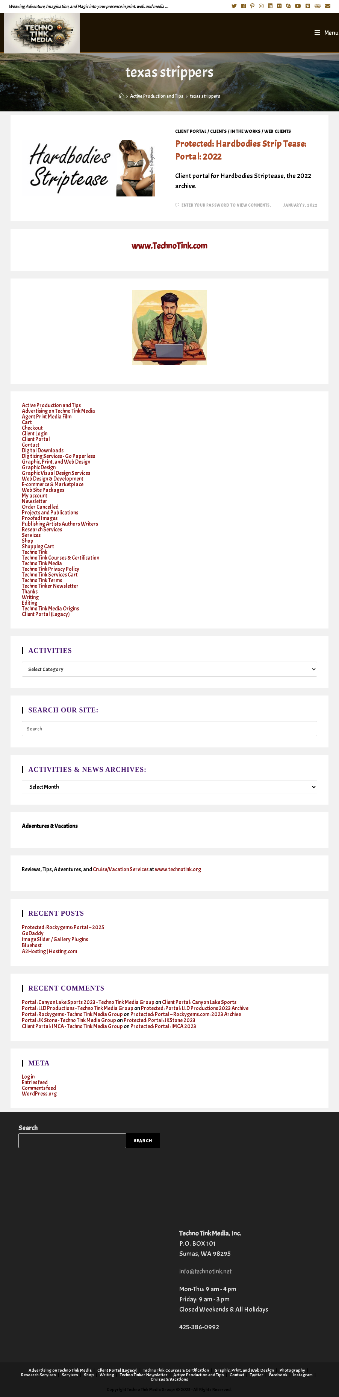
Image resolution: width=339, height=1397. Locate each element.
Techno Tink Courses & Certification (62, 558)
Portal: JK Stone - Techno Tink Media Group (70, 1020)
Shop (28, 541)
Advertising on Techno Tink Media (60, 411)
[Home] (121, 96)
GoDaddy (33, 933)
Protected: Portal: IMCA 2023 (166, 1026)
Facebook (278, 1374)
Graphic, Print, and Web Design (57, 462)
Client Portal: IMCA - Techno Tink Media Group (74, 1026)
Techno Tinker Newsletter (51, 586)
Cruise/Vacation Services (121, 869)
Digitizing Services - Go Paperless (60, 456)
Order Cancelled (40, 507)
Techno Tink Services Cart (51, 574)
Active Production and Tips (52, 405)
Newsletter (35, 501)
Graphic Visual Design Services (57, 473)
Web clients (277, 131)
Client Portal (191, 131)
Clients (218, 131)
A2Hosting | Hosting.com (51, 951)
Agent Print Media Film (47, 416)
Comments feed (40, 1088)
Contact (31, 445)
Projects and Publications (51, 512)
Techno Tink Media (42, 563)
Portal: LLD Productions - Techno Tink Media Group (79, 1008)
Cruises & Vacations (169, 1379)
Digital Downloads (43, 450)
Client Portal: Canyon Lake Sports (203, 1002)
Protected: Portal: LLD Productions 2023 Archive (198, 1008)
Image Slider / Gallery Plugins (56, 939)
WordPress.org (40, 1093)
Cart (27, 422)
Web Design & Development (54, 478)
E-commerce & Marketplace (53, 484)
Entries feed (35, 1082)
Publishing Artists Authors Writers (62, 524)
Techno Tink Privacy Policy (51, 569)
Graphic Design (40, 467)
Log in (28, 1076)
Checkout (33, 428)
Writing (31, 597)
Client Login (35, 433)
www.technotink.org (180, 869)
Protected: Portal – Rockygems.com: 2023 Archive (189, 1014)
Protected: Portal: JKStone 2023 (161, 1020)
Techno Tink (35, 552)
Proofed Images (40, 518)
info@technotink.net (207, 1271)
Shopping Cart (39, 546)
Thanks (30, 591)
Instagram (303, 1374)
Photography (292, 1370)
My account (35, 495)
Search (28, 1128)
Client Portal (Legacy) (46, 614)
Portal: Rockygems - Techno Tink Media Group (73, 1014)
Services (31, 535)
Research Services (42, 529)
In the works (245, 131)
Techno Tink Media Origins (51, 608)
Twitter (256, 1374)
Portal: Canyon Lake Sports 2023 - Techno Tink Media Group (89, 1002)
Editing (30, 603)
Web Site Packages (43, 490)
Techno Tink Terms (43, 580)
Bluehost (32, 945)
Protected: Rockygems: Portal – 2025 (63, 927)
